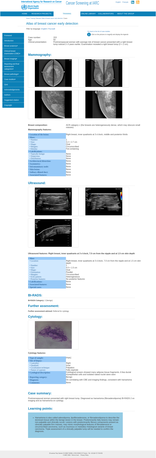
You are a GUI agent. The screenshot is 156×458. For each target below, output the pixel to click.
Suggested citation (11, 100)
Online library (88, 14)
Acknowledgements (12, 90)
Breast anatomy (11, 46)
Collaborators (106, 14)
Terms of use (75, 455)
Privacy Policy (84, 455)
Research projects (41, 14)
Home (24, 14)
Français (125, 2)
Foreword (8, 35)
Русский (52, 29)
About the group (125, 14)
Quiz (6, 84)
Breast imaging (10, 59)
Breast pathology (11, 74)
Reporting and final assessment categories (11, 66)
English (118, 2)
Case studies (10, 79)
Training (67, 14)
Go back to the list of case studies (99, 31)
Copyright (8, 105)
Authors (7, 95)
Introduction (9, 41)
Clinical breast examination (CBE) (12, 52)
